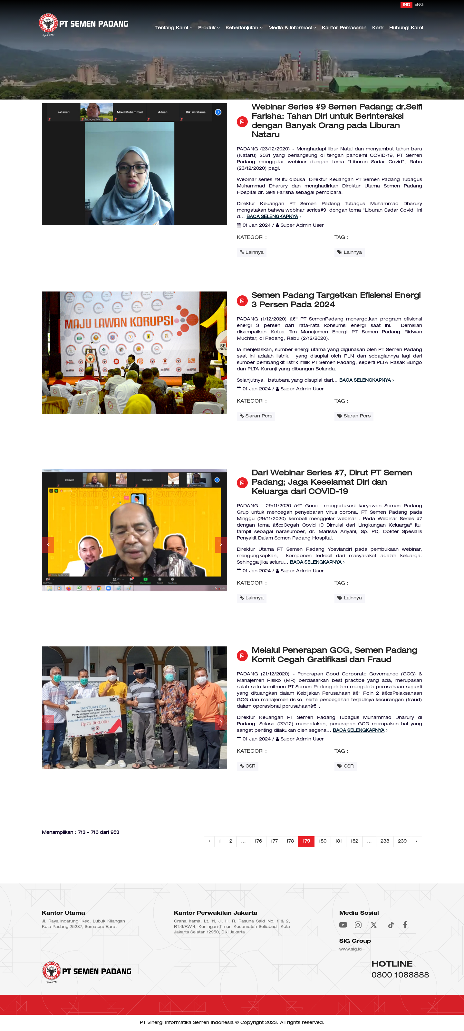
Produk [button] (209, 27)
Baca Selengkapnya (274, 217)
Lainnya (252, 252)
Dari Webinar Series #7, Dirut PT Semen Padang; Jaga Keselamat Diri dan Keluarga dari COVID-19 (332, 483)
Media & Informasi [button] (292, 27)
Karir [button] (377, 28)
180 (322, 841)
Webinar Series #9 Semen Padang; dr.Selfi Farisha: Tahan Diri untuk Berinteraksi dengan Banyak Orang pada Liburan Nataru (337, 121)
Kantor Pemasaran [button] (344, 28)
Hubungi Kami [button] (406, 28)
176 (258, 841)
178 (290, 841)
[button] (48, 545)
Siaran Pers (256, 416)
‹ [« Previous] (209, 841)
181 (338, 841)
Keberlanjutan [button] (244, 27)
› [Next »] (416, 841)
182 (354, 841)
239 (402, 841)
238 (385, 841)
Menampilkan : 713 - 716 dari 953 (80, 833)
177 (274, 841)
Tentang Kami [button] (173, 27)
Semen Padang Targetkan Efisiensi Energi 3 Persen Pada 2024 (336, 300)
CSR (248, 766)
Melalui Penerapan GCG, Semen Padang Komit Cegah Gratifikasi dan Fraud (334, 655)
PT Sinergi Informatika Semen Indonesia (187, 1023)
